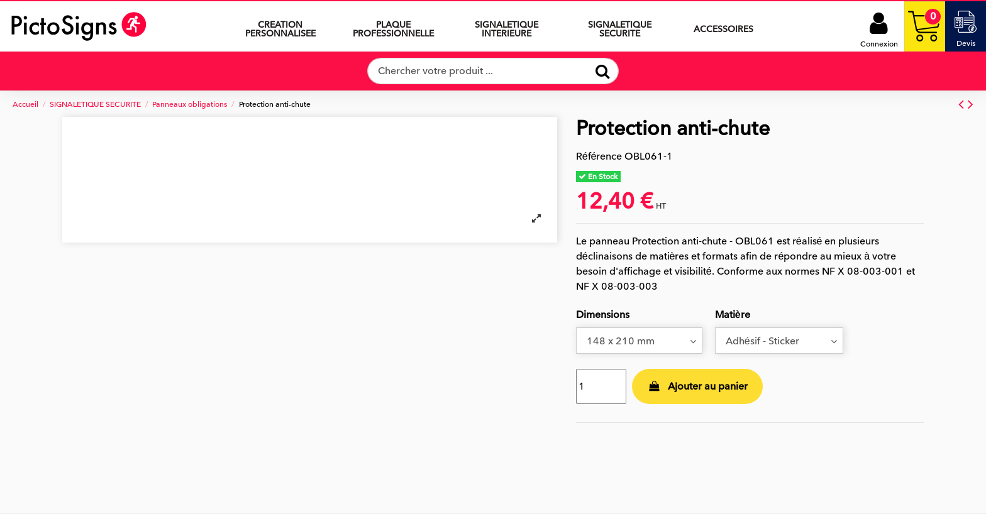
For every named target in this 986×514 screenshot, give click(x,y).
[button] (507, 26)
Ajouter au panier (697, 386)
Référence (599, 156)
